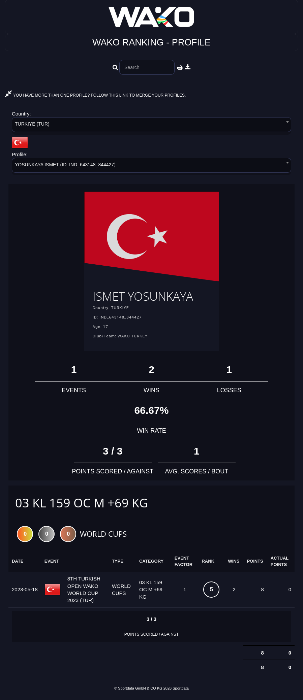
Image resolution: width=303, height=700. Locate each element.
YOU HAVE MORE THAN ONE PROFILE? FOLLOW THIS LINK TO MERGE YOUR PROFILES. (95, 95)
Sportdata (181, 689)
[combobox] (151, 125)
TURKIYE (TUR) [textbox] (32, 124)
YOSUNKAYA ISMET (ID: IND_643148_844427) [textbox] (65, 164)
